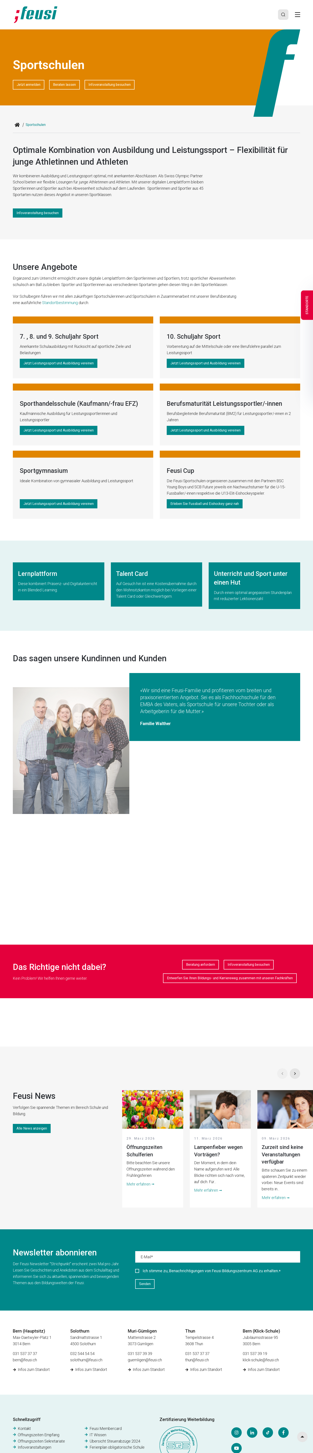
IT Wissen (98, 1435)
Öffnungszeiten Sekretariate (41, 1441)
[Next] (295, 1073)
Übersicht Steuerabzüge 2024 (115, 1441)
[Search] (283, 14)
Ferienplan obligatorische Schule (117, 1447)
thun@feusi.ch (197, 1360)
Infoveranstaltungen (34, 1447)
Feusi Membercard (106, 1428)
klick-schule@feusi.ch (261, 1360)
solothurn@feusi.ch (86, 1360)
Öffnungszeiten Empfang (38, 1435)
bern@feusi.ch (25, 1360)
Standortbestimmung (60, 302)
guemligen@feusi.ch (145, 1360)
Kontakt (24, 1428)
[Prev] (282, 1073)
